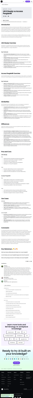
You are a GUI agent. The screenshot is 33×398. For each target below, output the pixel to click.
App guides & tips (9, 368)
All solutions (3, 383)
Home (2, 368)
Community (9, 383)
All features (2, 381)
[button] (31, 1)
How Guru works (3, 377)
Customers (9, 377)
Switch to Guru (22, 382)
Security (15, 379)
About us (21, 377)
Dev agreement (18, 393)
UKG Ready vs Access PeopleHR (17, 368)
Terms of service (12, 393)
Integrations (3, 379)
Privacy (22, 393)
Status (15, 377)
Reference (5, 368)
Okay (12, 395)
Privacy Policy (7, 396)
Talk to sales (28, 1)
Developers (9, 381)
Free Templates (22, 384)
